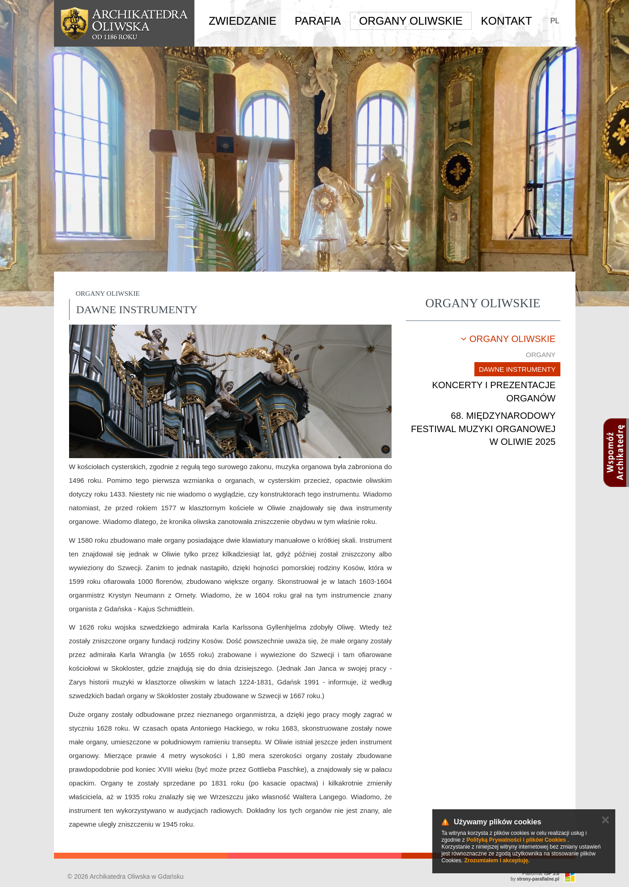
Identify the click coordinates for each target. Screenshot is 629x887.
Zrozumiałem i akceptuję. (497, 860)
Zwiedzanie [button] (242, 21)
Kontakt (506, 21)
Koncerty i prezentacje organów (493, 391)
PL (554, 21)
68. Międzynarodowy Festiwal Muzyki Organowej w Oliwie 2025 (483, 429)
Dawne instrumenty (517, 369)
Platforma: (540, 873)
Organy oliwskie (508, 339)
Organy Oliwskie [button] (410, 21)
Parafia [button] (318, 21)
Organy (540, 354)
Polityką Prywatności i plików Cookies (516, 840)
